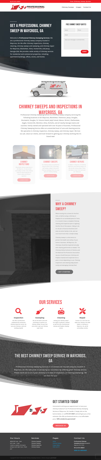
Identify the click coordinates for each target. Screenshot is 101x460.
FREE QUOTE (56, 447)
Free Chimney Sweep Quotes (80, 1)
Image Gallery (56, 445)
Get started (64, 272)
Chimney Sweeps (68, 7)
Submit (93, 52)
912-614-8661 (79, 448)
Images (78, 7)
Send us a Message (80, 450)
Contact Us (87, 7)
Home (54, 441)
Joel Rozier (53, 458)
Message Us (61, 425)
